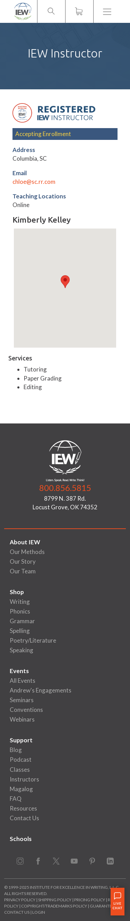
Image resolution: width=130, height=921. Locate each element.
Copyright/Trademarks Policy (54, 906)
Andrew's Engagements (40, 690)
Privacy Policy (19, 899)
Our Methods (27, 551)
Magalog (21, 789)
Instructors (24, 779)
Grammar (22, 621)
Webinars (22, 719)
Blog (16, 749)
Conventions (26, 709)
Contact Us (24, 818)
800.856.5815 (65, 488)
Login (38, 912)
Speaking (21, 650)
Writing (20, 601)
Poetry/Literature (33, 640)
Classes (20, 769)
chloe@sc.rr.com (33, 181)
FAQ (15, 798)
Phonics (20, 611)
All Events (22, 680)
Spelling (20, 630)
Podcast (21, 759)
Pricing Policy (89, 899)
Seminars (22, 700)
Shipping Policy (54, 899)
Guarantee (102, 906)
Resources (23, 808)
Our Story (23, 561)
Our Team (23, 571)
